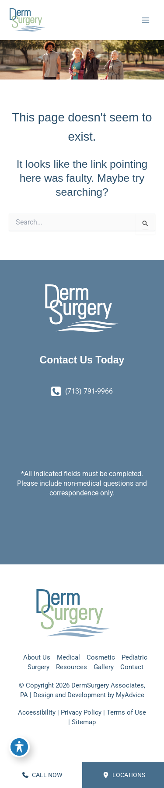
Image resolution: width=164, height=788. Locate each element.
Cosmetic (101, 657)
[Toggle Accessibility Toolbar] (19, 746)
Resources (71, 667)
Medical (68, 657)
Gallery (104, 667)
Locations (124, 774)
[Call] (82, 391)
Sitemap (84, 722)
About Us (36, 657)
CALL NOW (42, 774)
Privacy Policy (81, 712)
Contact (131, 667)
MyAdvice (130, 695)
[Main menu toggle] (145, 20)
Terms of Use (126, 712)
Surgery (38, 667)
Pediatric (134, 657)
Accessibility (37, 712)
